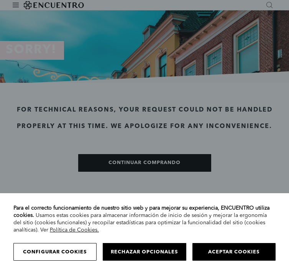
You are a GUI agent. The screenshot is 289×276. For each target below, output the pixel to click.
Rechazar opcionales (145, 252)
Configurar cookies (55, 252)
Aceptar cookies (234, 252)
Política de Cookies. (74, 230)
